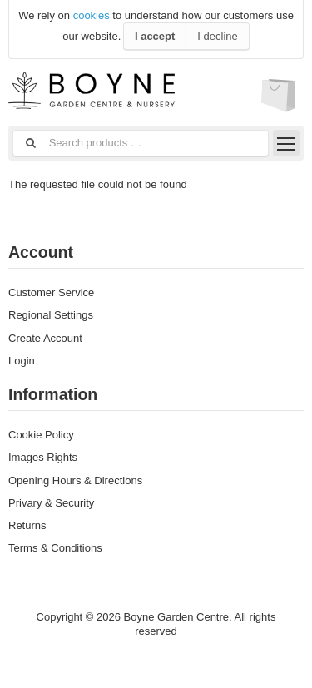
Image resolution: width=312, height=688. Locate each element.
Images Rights (42, 457)
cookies (91, 15)
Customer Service (51, 292)
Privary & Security (51, 503)
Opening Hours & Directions (75, 480)
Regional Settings (50, 315)
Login (21, 360)
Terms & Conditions (55, 548)
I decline (217, 36)
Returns (27, 525)
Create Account (45, 338)
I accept (155, 36)
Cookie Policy (41, 434)
